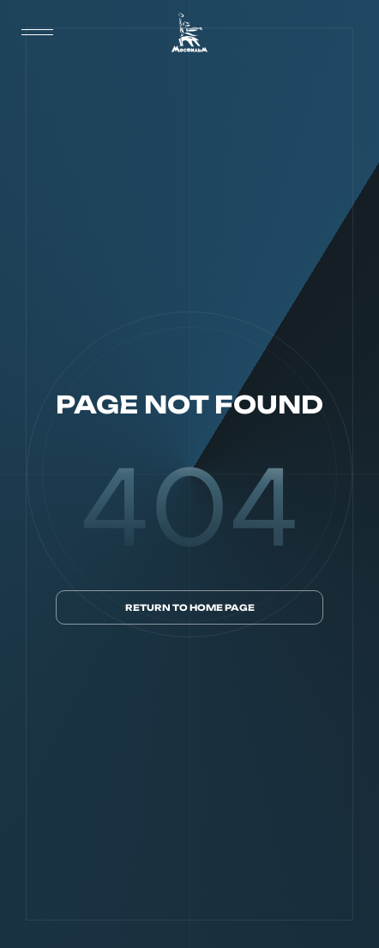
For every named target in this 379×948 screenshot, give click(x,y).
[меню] (38, 32)
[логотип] (189, 32)
